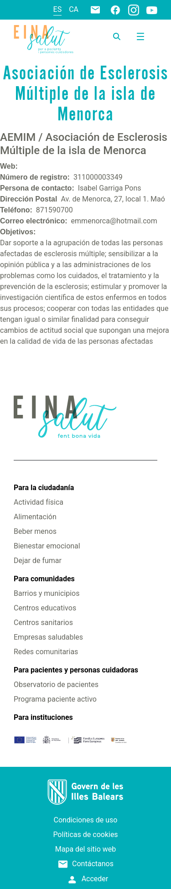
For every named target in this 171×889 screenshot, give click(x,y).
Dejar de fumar (38, 560)
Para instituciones (43, 717)
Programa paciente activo (55, 699)
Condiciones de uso (86, 820)
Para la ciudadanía (44, 487)
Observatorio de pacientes (56, 684)
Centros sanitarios (43, 622)
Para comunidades (44, 578)
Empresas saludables (48, 637)
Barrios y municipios (46, 593)
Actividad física (38, 502)
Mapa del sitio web (85, 849)
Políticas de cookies (85, 834)
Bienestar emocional (47, 546)
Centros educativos (45, 608)
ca (73, 9)
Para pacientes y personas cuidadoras (76, 670)
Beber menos (35, 531)
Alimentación (35, 516)
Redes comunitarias (46, 651)
